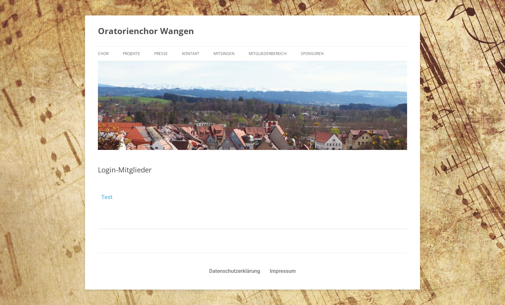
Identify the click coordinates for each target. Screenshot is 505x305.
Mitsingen (224, 53)
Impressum (283, 271)
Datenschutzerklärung (234, 271)
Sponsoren (312, 53)
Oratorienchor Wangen (146, 31)
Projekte (131, 53)
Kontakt (190, 53)
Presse (161, 53)
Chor (103, 53)
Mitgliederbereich (268, 53)
